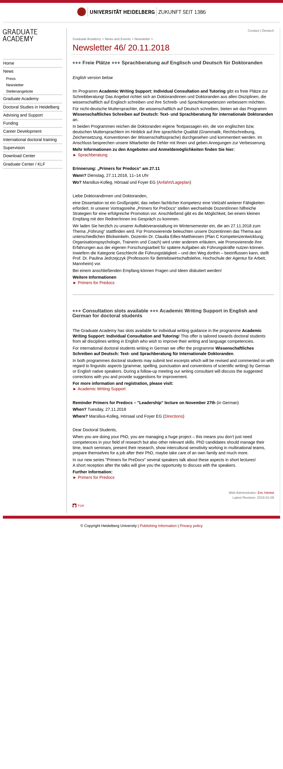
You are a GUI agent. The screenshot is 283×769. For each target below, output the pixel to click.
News (8, 71)
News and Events (118, 39)
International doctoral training (30, 139)
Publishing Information (158, 526)
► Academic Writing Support (99, 389)
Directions (174, 416)
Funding (10, 123)
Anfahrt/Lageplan (174, 182)
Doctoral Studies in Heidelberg (31, 107)
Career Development (22, 131)
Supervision (14, 147)
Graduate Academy (21, 98)
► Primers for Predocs (94, 282)
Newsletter (15, 85)
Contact (253, 30)
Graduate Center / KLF (24, 164)
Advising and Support (23, 115)
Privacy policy (191, 526)
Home (8, 63)
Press (11, 78)
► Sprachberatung (90, 155)
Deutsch (268, 30)
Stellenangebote (19, 91)
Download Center (19, 155)
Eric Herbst (266, 492)
